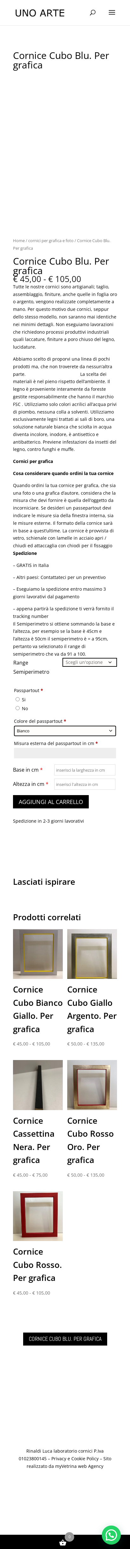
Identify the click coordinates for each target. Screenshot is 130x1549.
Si (21, 700)
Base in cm (28, 769)
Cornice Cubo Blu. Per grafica (65, 1338)
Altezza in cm (31, 784)
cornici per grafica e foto (51, 240)
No (22, 708)
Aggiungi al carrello (51, 802)
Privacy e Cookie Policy (75, 1459)
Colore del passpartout (41, 721)
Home (19, 240)
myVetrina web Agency (79, 1466)
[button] (111, 1535)
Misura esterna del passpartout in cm (56, 743)
